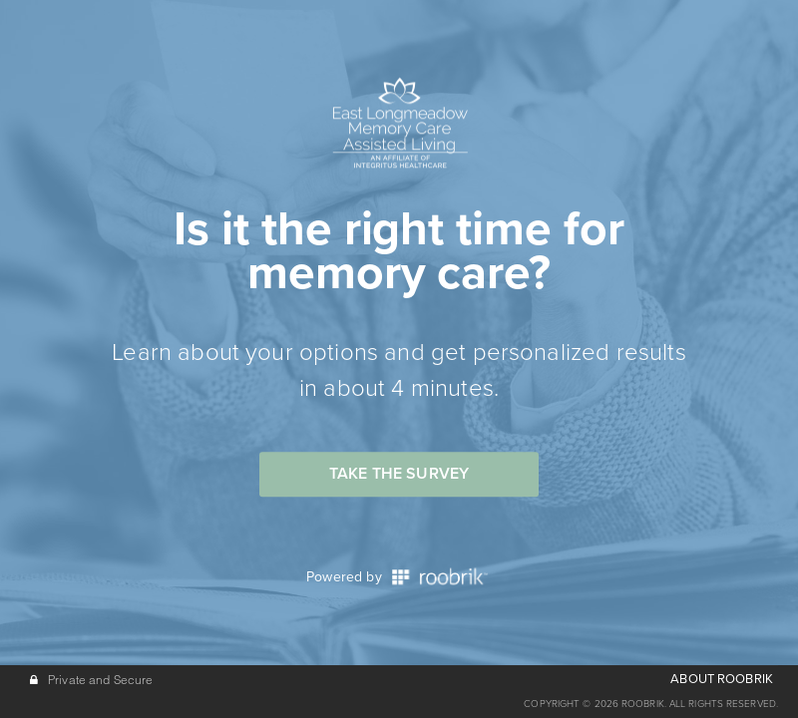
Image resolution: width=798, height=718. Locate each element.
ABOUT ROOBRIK (721, 679)
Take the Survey (399, 474)
